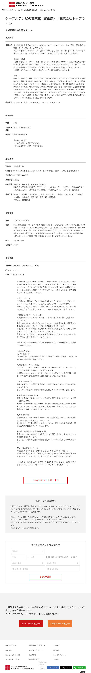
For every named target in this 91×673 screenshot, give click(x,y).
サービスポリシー (59, 655)
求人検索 (10, 10)
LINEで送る (81, 668)
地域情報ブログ (34, 659)
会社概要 (56, 650)
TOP (3, 10)
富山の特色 (32, 655)
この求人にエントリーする (45, 480)
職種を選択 (51, 563)
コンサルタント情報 (12, 659)
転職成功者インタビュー (37, 645)
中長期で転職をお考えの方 (60, 624)
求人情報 (8, 650)
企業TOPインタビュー (36, 650)
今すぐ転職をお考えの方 (31, 624)
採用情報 (56, 659)
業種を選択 (16, 563)
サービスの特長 (10, 645)
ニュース (56, 645)
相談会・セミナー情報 (13, 655)
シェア (54, 668)
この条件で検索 (45, 577)
